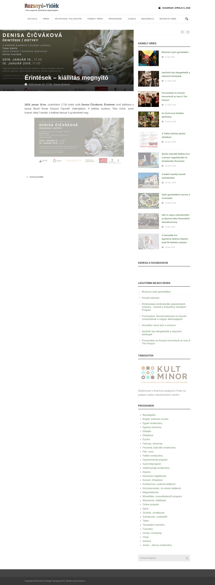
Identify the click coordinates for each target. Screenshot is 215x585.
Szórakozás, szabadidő (155, 516)
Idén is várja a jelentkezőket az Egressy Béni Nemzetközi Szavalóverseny (176, 218)
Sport (145, 508)
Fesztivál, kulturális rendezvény (159, 447)
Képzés (146, 472)
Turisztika (148, 529)
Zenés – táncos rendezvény (157, 545)
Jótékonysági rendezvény (156, 468)
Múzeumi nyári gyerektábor (175, 52)
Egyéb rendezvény (152, 423)
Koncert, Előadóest (153, 480)
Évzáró (146, 439)
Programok (115, 19)
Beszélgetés (149, 415)
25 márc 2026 (170, 166)
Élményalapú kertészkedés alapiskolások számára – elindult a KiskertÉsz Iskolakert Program (164, 307)
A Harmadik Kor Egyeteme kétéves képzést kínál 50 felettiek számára (175, 239)
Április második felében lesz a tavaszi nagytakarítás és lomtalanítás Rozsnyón (176, 157)
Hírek (46, 19)
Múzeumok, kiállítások (154, 500)
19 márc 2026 (170, 203)
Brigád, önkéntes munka (155, 419)
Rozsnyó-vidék (168, 19)
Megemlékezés (151, 492)
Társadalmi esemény (154, 525)
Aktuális (32, 19)
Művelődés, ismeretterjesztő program (162, 496)
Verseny (147, 541)
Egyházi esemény (152, 427)
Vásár (146, 537)
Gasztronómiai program (155, 459)
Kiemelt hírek (95, 19)
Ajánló (132, 19)
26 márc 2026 (170, 142)
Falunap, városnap (152, 443)
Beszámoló (148, 19)
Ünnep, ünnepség (152, 533)
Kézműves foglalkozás (154, 476)
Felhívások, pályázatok (68, 19)
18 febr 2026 (170, 247)
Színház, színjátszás (153, 512)
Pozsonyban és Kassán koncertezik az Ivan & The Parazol (174, 96)
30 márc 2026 (170, 122)
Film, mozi (148, 451)
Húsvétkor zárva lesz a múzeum (159, 325)
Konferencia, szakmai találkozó (159, 484)
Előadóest (148, 435)
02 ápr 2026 (170, 57)
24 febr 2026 (170, 227)
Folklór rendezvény (153, 455)
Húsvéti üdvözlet (150, 298)
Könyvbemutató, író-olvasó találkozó (162, 488)
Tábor (146, 520)
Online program (151, 504)
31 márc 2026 (170, 81)
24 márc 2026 (170, 183)
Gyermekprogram (152, 464)
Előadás (147, 431)
